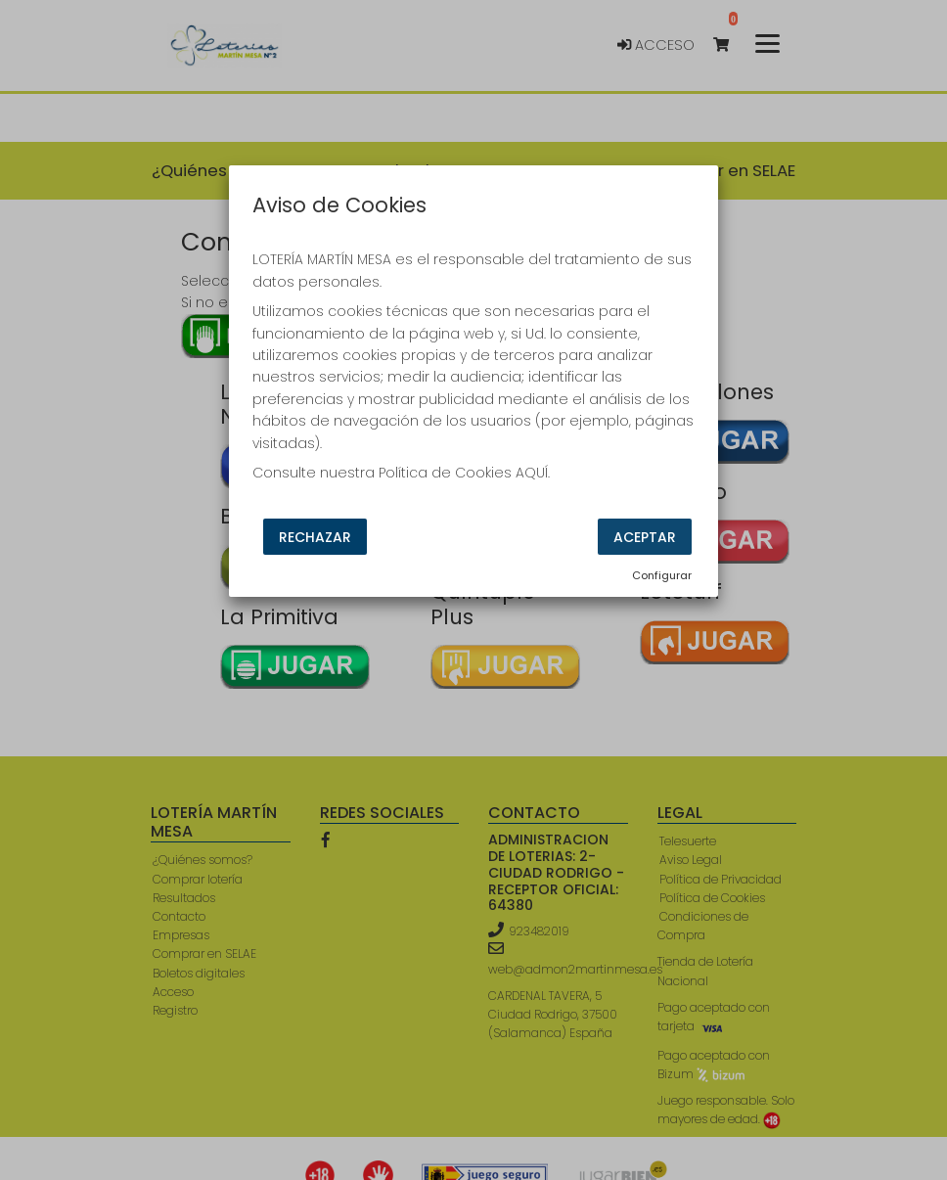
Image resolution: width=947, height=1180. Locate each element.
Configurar (662, 575)
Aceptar (644, 537)
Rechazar (315, 537)
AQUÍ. (533, 472)
